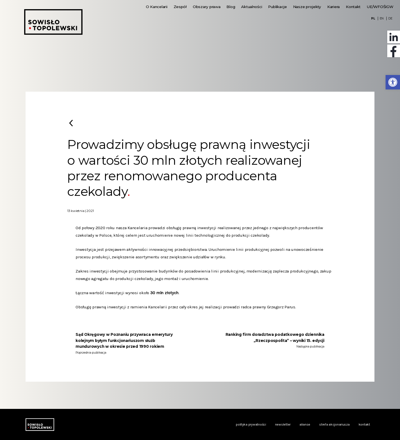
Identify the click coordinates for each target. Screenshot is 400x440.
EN (382, 18)
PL (373, 18)
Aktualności (251, 6)
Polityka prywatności (251, 424)
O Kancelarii (157, 6)
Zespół (180, 6)
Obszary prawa (207, 6)
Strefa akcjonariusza (334, 424)
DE (390, 18)
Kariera (333, 6)
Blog (230, 6)
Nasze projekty (307, 6)
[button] (393, 82)
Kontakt (353, 6)
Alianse (304, 424)
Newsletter (283, 424)
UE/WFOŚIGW (380, 6)
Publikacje (277, 6)
